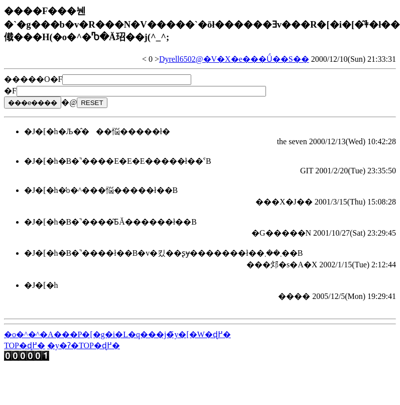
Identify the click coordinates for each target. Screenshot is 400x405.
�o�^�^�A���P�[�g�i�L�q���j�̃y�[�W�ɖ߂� (117, 334)
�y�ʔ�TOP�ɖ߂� (83, 345)
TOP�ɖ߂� (24, 345)
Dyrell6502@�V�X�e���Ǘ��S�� (234, 59)
